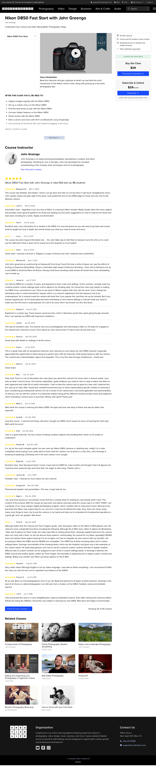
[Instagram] (49, 748)
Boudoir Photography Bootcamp (19, 707)
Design (73, 9)
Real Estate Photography (52, 675)
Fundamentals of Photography (18, 644)
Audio (117, 9)
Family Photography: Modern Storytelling (55, 645)
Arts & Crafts (102, 9)
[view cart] (125, 2)
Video (61, 9)
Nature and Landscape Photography (95, 644)
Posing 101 (83, 675)
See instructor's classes (31, 169)
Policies (78, 762)
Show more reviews (18, 608)
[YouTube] (38, 748)
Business (86, 9)
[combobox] (138, 9)
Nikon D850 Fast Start (17, 36)
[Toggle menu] (154, 9)
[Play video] (76, 53)
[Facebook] (43, 748)
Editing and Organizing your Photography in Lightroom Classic (20, 677)
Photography (46, 9)
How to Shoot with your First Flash (57, 707)
